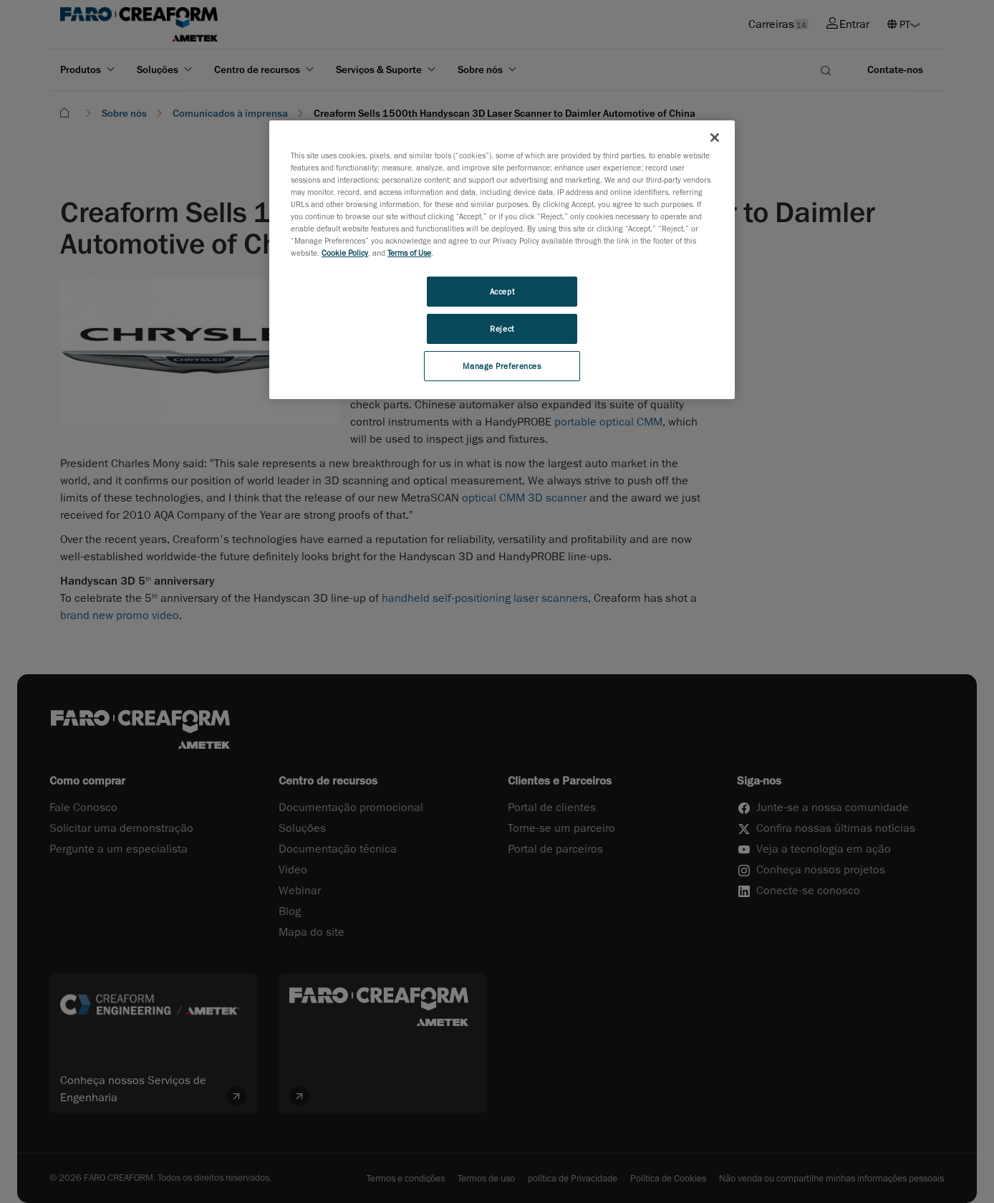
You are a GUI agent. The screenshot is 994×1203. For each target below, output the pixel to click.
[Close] (714, 137)
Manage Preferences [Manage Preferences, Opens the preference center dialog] (502, 365)
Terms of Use (409, 252)
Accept (502, 291)
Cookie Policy (345, 252)
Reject (501, 328)
